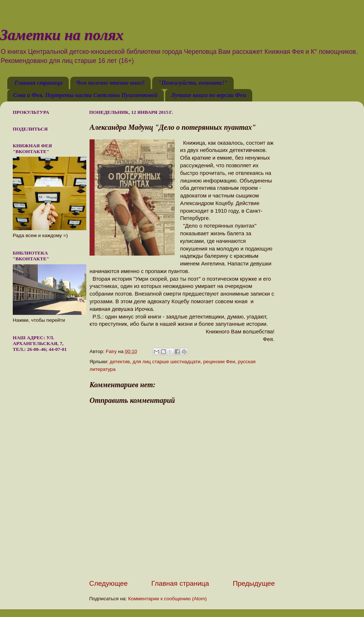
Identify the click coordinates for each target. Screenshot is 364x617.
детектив (120, 361)
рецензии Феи (219, 361)
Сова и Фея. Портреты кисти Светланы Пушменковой (85, 95)
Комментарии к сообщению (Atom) (167, 598)
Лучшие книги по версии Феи (208, 95)
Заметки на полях (61, 35)
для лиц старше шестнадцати (166, 361)
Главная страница (39, 83)
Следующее (108, 583)
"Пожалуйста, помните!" (193, 83)
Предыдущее (254, 583)
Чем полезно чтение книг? (110, 83)
